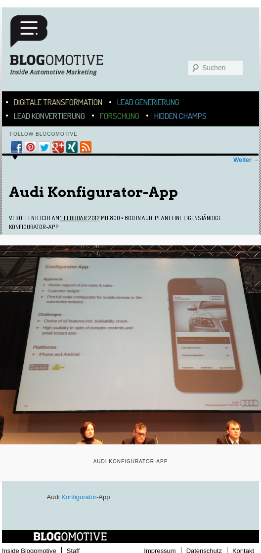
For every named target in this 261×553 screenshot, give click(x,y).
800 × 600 (122, 218)
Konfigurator (78, 497)
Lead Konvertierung (49, 116)
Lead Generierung (148, 102)
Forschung (119, 116)
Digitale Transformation (58, 102)
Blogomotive (63, 50)
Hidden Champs (180, 116)
